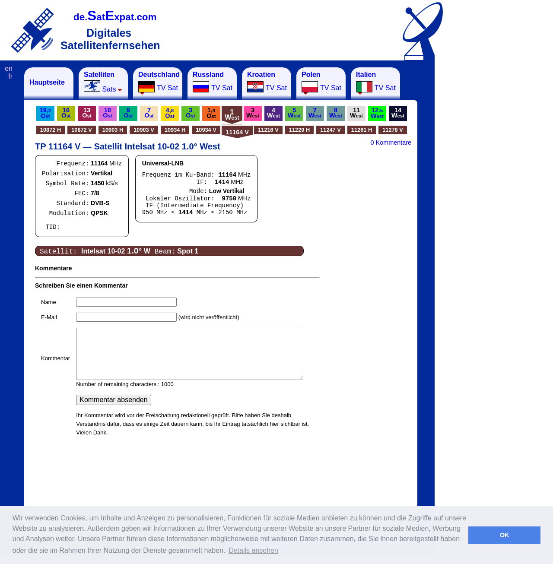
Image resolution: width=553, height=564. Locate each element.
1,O (211, 113)
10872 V (81, 130)
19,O (45, 113)
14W (397, 113)
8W (335, 113)
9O (128, 113)
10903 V (143, 130)
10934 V (206, 130)
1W (232, 114)
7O (148, 113)
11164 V (237, 132)
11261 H (361, 130)
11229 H (299, 130)
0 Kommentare (391, 142)
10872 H (50, 130)
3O (190, 113)
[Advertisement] (477, 196)
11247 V (330, 130)
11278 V (392, 130)
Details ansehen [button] (253, 550)
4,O (169, 113)
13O (86, 113)
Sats (103, 82)
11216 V (268, 130)
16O (65, 113)
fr (10, 76)
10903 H (112, 130)
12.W (377, 113)
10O (107, 113)
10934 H (175, 130)
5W (294, 113)
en (9, 68)
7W (314, 113)
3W (252, 113)
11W (356, 113)
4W (273, 113)
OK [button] (504, 535)
